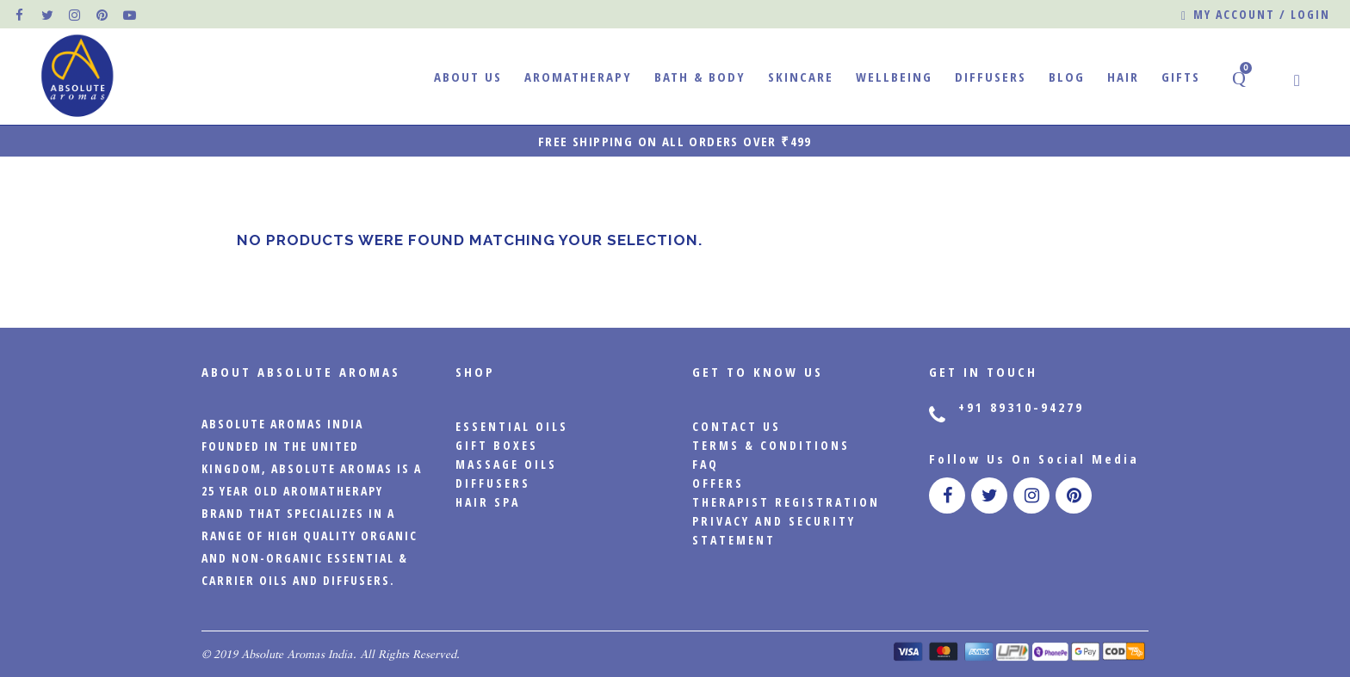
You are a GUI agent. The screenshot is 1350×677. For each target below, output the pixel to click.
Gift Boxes (496, 445)
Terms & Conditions (771, 445)
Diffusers (492, 483)
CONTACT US (736, 426)
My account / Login (1255, 15)
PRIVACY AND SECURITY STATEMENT (774, 530)
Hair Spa (487, 502)
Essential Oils (511, 426)
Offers (718, 483)
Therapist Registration (786, 502)
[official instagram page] (76, 14)
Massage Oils (506, 464)
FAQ (705, 464)
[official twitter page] (48, 14)
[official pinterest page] (103, 14)
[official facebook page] (20, 14)
